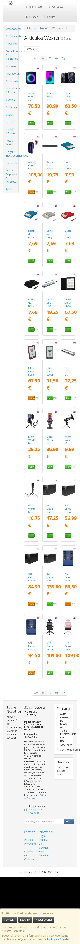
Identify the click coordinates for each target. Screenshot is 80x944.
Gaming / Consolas (11, 103)
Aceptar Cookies (43, 919)
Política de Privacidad (35, 796)
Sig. (63, 58)
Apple (9, 189)
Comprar (32, 123)
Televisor (11, 66)
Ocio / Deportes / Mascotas (12, 176)
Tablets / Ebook (10, 131)
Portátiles (11, 43)
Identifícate (34, 6)
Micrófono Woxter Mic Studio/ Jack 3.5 (70, 445)
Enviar (69, 821)
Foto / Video (9, 142)
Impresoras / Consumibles (12, 77)
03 (56, 58)
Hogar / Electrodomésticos (12, 153)
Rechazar (25, 919)
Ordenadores (12, 29)
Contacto (55, 6)
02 (50, 58)
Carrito (50, 17)
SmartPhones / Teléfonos (12, 54)
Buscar (31, 17)
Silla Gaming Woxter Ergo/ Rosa (69, 649)
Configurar (9, 919)
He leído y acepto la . (37, 809)
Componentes (12, 36)
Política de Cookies (58, 939)
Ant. (36, 58)
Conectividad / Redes (12, 90)
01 (43, 58)
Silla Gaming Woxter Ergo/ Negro (51, 649)
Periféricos (12, 122)
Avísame (32, 192)
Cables (10, 114)
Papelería (11, 163)
